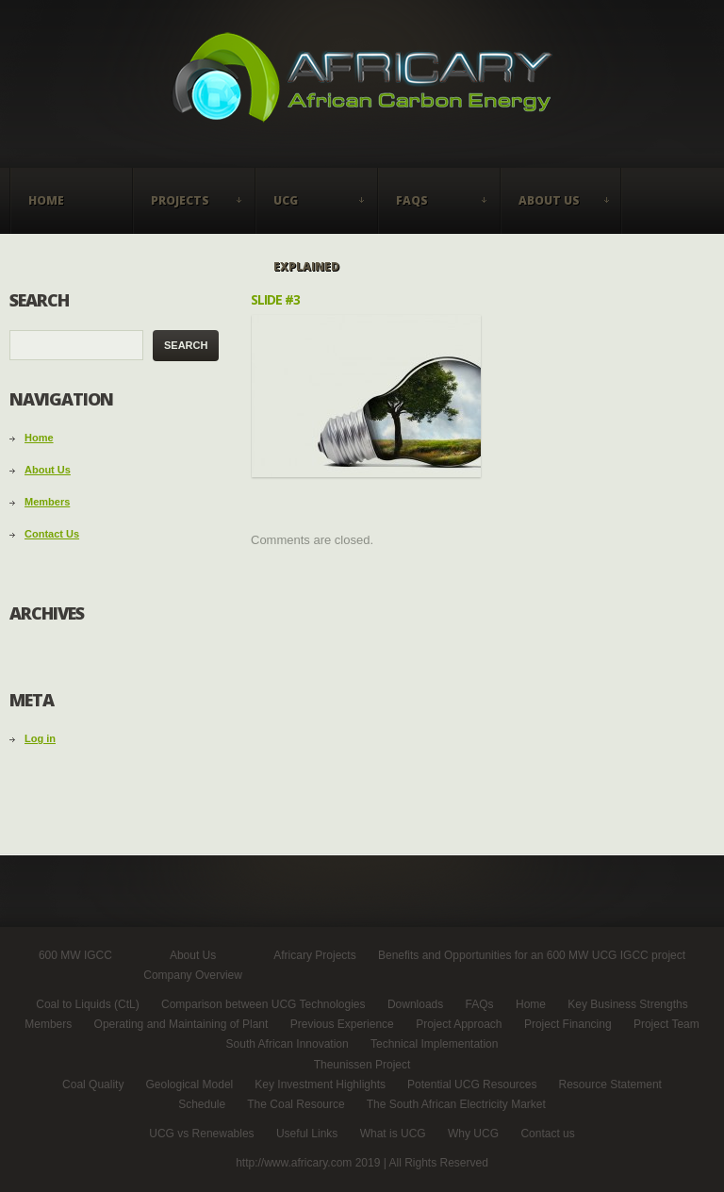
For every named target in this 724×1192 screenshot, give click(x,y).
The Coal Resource (295, 1104)
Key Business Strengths (627, 1004)
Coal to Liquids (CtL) (87, 1004)
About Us (556, 213)
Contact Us (52, 533)
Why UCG (473, 1133)
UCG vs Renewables (201, 1133)
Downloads (415, 1004)
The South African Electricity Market (456, 1104)
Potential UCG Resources (471, 1084)
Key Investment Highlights (320, 1084)
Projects (188, 213)
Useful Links (306, 1133)
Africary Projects (314, 955)
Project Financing (568, 1024)
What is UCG (393, 1133)
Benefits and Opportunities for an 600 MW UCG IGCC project (531, 955)
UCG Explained (311, 213)
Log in (40, 738)
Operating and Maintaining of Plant (181, 1024)
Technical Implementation (434, 1044)
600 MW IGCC (75, 955)
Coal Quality (92, 1084)
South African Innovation (287, 1044)
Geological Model (190, 1084)
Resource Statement (610, 1084)
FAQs (433, 213)
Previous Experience (342, 1024)
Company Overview (192, 975)
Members (47, 501)
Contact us (547, 1133)
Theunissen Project (362, 1064)
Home (46, 200)
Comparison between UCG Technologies (263, 1004)
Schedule (201, 1104)
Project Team (666, 1024)
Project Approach (459, 1024)
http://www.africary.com (295, 1162)
